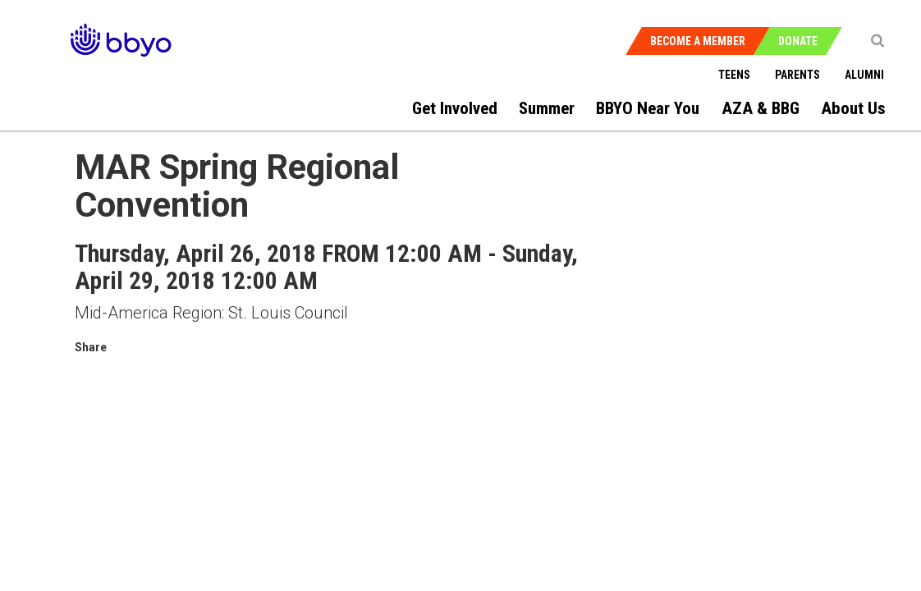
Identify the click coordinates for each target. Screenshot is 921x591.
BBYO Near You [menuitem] (647, 108)
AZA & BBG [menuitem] (761, 108)
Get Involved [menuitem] (454, 108)
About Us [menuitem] (853, 108)
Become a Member (697, 41)
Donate (798, 41)
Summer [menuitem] (547, 108)
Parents (797, 74)
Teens (734, 74)
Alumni (864, 74)
